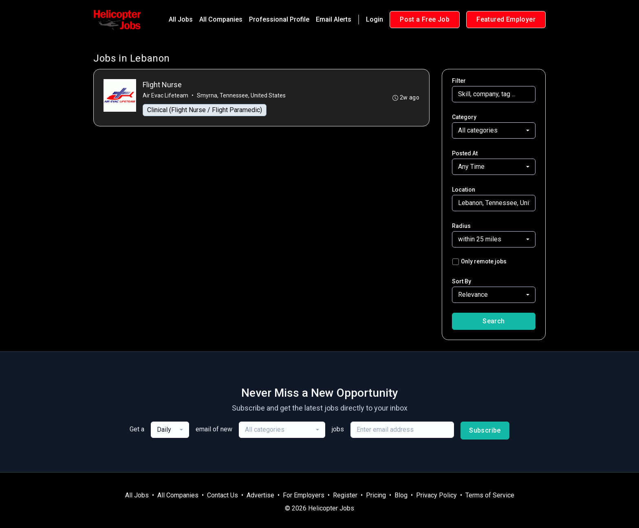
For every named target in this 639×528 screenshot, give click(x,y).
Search (494, 321)
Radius (461, 226)
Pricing (376, 495)
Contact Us (222, 495)
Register (345, 495)
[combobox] (493, 130)
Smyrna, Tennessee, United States (241, 95)
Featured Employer (505, 19)
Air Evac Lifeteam (165, 95)
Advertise (260, 495)
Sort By (461, 281)
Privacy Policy (436, 495)
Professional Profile (279, 19)
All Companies (220, 19)
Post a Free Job (425, 19)
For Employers (303, 495)
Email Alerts (333, 19)
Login (374, 19)
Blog (401, 495)
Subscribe (485, 430)
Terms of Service (489, 495)
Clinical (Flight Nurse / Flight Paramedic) (204, 110)
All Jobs (181, 19)
